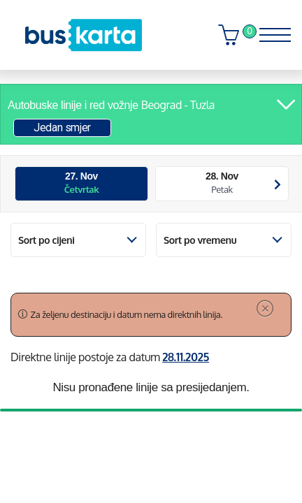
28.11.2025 (185, 357)
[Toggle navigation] (271, 31)
